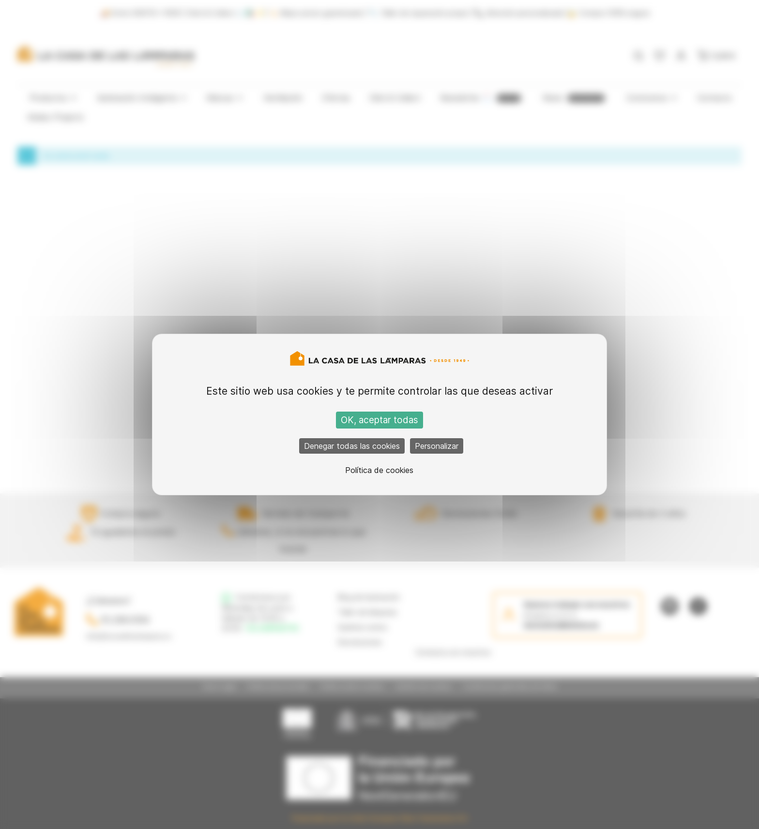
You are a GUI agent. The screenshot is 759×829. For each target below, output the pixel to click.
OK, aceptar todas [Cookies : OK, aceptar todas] (379, 420)
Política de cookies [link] (379, 470)
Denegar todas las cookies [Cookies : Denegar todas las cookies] (352, 446)
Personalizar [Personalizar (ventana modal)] (436, 446)
